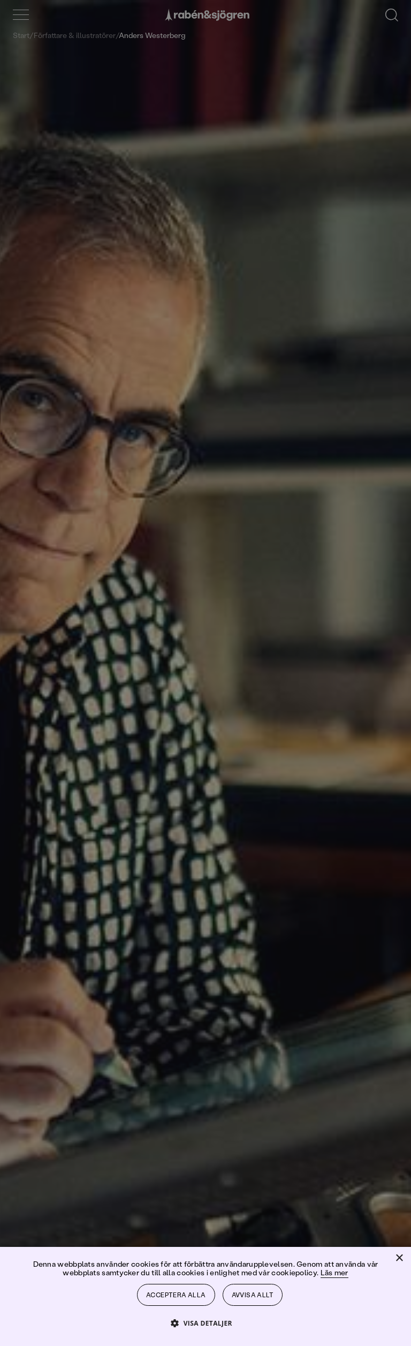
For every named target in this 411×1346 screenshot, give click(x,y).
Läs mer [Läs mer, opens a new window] (334, 1272)
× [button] (399, 1258)
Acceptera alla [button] (176, 1295)
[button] (205, 1323)
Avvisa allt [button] (252, 1295)
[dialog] (205, 673)
